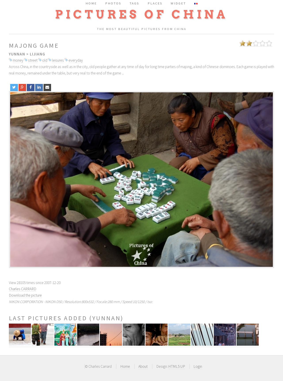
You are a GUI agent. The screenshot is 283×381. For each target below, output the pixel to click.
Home (125, 366)
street (33, 60)
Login (197, 366)
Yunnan (17, 54)
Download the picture (25, 295)
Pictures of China (141, 14)
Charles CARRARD (22, 288)
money (18, 60)
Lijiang (37, 54)
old (44, 60)
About (143, 366)
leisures (58, 60)
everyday (76, 60)
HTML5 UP (176, 366)
